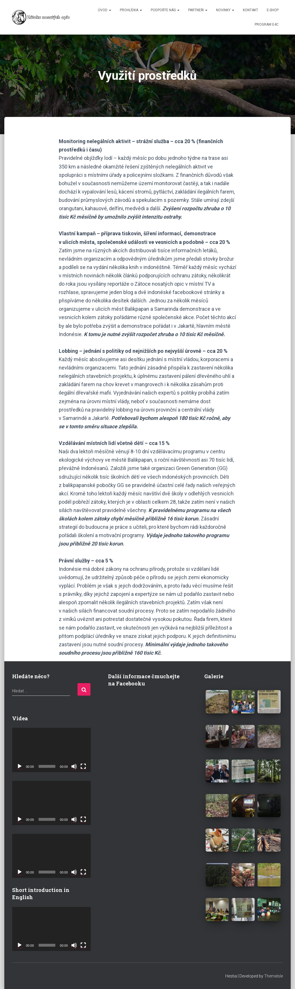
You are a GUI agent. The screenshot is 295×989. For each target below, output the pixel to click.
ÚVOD (104, 10)
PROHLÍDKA (131, 10)
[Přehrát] (19, 766)
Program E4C (267, 24)
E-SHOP (273, 10)
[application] (51, 750)
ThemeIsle (273, 976)
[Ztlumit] (74, 766)
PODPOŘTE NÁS (165, 10)
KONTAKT (250, 10)
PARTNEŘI (197, 10)
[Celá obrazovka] (83, 766)
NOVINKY (225, 10)
